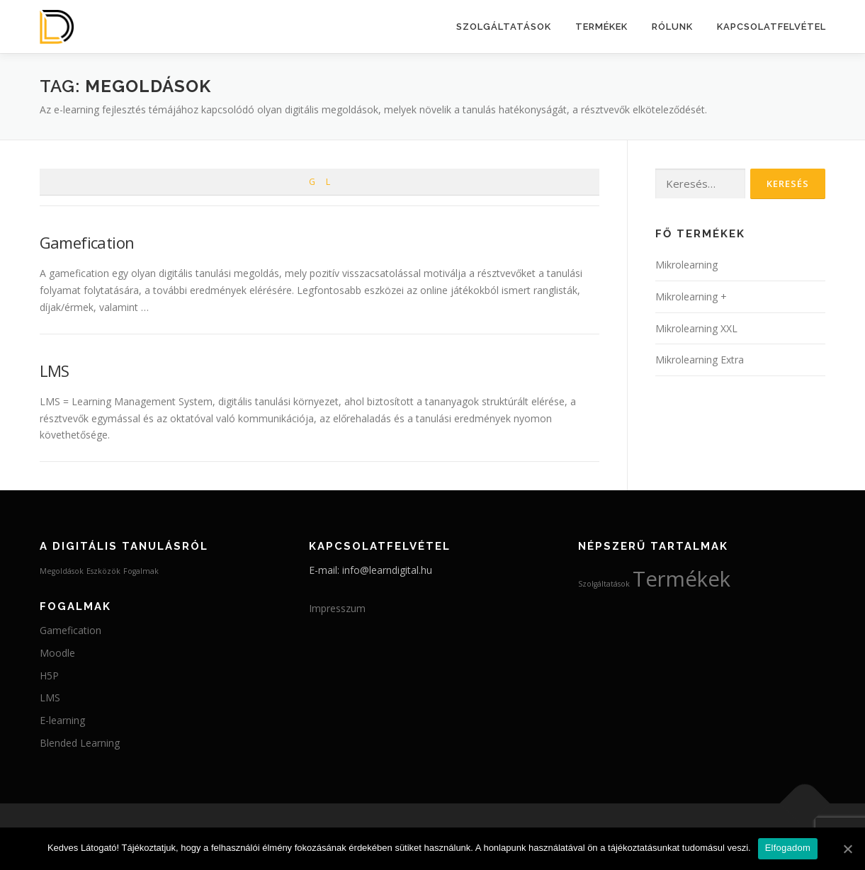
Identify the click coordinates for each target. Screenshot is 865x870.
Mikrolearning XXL (696, 328)
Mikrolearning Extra (699, 359)
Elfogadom (787, 847)
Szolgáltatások (503, 26)
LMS (54, 370)
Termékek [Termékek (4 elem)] (681, 579)
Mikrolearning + (691, 296)
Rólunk (672, 26)
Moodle (57, 653)
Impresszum (337, 608)
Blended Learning (80, 743)
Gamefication (87, 242)
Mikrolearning (686, 264)
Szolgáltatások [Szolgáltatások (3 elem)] (604, 584)
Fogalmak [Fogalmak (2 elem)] (141, 571)
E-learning (62, 720)
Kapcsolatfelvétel (771, 26)
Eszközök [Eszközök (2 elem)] (103, 571)
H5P (49, 675)
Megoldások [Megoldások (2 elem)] (62, 571)
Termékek (601, 26)
